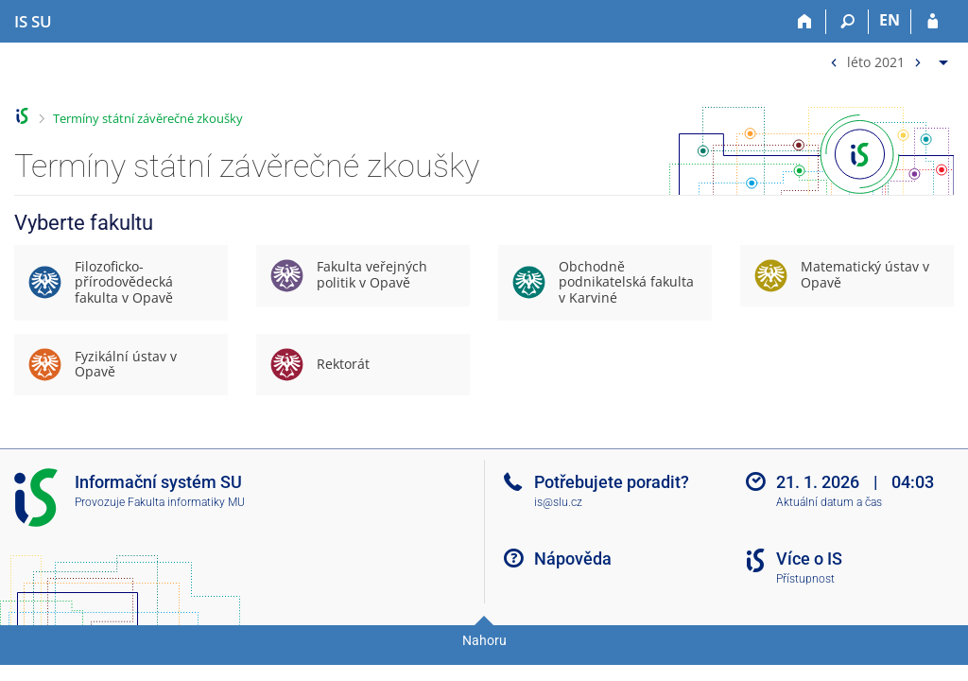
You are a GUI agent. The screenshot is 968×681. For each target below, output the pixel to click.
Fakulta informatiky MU (186, 502)
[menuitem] (887, 58)
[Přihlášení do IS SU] (932, 21)
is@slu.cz (558, 502)
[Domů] (805, 21)
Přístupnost (805, 578)
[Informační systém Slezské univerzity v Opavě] (33, 21)
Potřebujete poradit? (611, 482)
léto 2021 (876, 61)
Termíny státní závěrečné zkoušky (148, 118)
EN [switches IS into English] (889, 19)
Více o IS (809, 558)
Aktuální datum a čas (829, 502)
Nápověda (573, 558)
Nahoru (484, 640)
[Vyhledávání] (847, 21)
